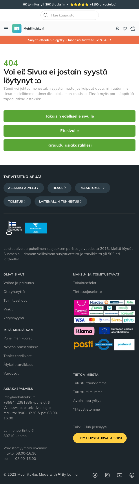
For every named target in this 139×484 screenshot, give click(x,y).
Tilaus (59, 188)
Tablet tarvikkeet (18, 355)
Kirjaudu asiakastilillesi (70, 145)
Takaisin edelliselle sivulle (69, 116)
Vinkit (8, 309)
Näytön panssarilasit (21, 347)
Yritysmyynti (14, 318)
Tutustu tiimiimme (87, 392)
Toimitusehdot (15, 300)
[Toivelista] (125, 28)
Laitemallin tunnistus (60, 201)
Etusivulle (69, 130)
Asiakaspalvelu (23, 188)
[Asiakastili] (117, 28)
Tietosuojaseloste (87, 291)
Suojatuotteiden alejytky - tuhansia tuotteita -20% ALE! (69, 40)
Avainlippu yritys (87, 400)
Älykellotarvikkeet (18, 364)
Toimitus (17, 201)
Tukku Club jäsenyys (90, 427)
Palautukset (93, 188)
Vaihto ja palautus (19, 283)
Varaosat (11, 373)
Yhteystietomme (86, 409)
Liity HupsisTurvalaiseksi (100, 438)
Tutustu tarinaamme (90, 383)
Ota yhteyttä (14, 291)
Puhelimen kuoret (18, 338)
